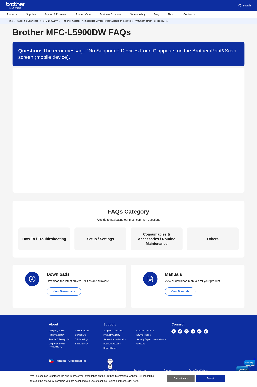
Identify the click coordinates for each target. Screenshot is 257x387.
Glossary (140, 343)
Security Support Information (150, 339)
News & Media (82, 330)
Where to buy (137, 14)
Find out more (181, 378)
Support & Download (55, 14)
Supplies (31, 14)
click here (132, 380)
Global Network (75, 361)
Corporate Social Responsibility (57, 345)
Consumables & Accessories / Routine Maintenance (156, 239)
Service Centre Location (114, 339)
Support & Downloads (27, 21)
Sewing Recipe (143, 335)
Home (10, 21)
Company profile (56, 330)
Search (244, 6)
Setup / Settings (100, 239)
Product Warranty (111, 335)
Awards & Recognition (59, 339)
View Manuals (180, 291)
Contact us (189, 14)
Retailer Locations (112, 343)
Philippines (57, 360)
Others (213, 239)
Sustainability (81, 343)
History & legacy (56, 335)
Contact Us (80, 335)
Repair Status (110, 348)
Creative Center (143, 330)
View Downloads (64, 291)
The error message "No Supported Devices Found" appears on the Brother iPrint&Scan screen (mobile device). (115, 21)
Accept (210, 378)
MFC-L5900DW (50, 21)
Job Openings (81, 339)
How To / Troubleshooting (44, 239)
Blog (156, 14)
